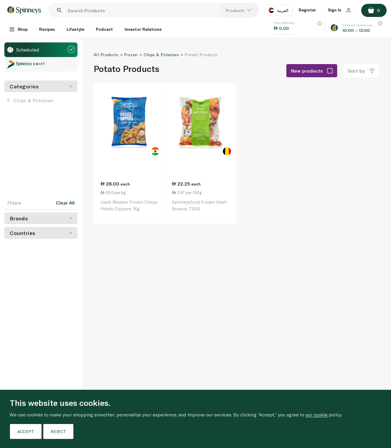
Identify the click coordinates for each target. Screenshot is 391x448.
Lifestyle (75, 29)
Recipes (47, 29)
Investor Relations (143, 29)
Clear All (65, 202)
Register (307, 9)
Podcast (104, 29)
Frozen (131, 54)
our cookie (316, 414)
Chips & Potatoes (30, 100)
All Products (106, 54)
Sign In (339, 9)
